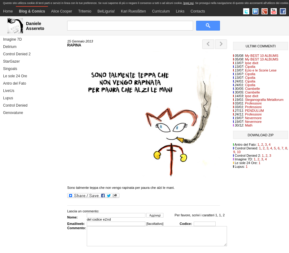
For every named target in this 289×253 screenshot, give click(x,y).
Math (248, 125)
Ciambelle (252, 88)
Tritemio (84, 11)
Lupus (8, 98)
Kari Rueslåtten (133, 11)
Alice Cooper (61, 11)
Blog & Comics (32, 11)
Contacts (198, 11)
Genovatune (13, 113)
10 (238, 152)
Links (180, 11)
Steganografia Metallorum (264, 99)
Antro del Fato (14, 83)
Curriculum (161, 11)
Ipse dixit (251, 63)
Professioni (253, 103)
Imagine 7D (12, 39)
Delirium (9, 47)
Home (8, 11)
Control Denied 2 (17, 54)
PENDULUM (254, 110)
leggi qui (188, 3)
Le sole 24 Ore (15, 76)
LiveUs (8, 91)
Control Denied (15, 105)
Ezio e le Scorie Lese (260, 70)
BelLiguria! (106, 11)
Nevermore (253, 118)
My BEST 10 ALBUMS (261, 55)
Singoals (10, 69)
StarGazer (11, 61)
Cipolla (250, 66)
